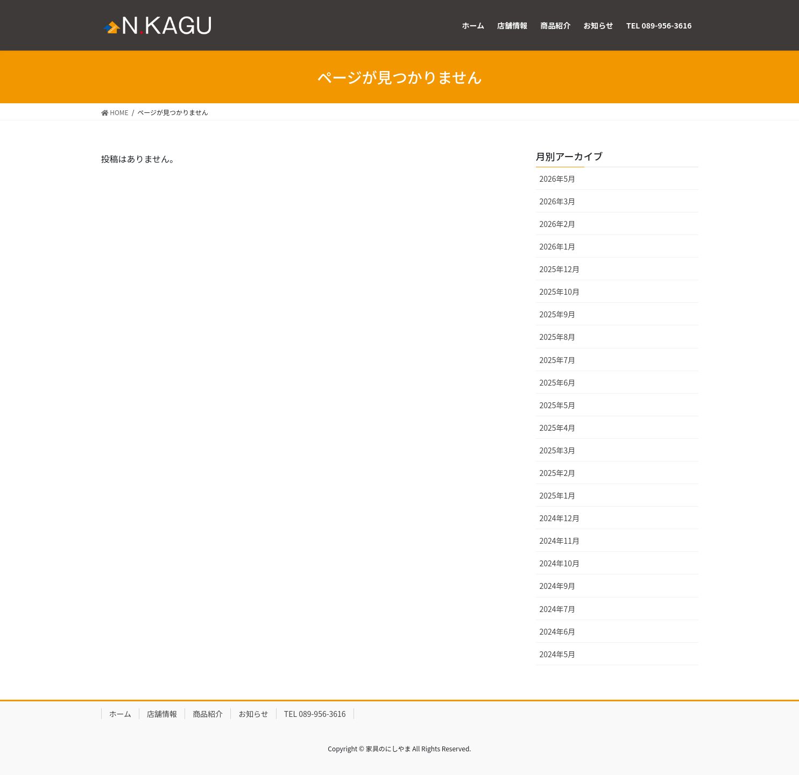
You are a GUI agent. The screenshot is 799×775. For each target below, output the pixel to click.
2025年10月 (560, 291)
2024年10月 (560, 563)
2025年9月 (558, 314)
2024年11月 (560, 540)
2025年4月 (558, 427)
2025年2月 (558, 472)
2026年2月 (558, 223)
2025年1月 (558, 495)
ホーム (120, 713)
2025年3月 (558, 450)
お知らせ (253, 713)
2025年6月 (558, 382)
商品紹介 (208, 713)
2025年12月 (560, 269)
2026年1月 (558, 246)
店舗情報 (162, 713)
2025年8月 (558, 336)
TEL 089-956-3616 (315, 713)
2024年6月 (558, 631)
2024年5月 (558, 654)
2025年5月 (558, 405)
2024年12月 (560, 518)
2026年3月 (558, 201)
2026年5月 (558, 178)
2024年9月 (558, 585)
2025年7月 (558, 359)
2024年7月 (558, 608)
